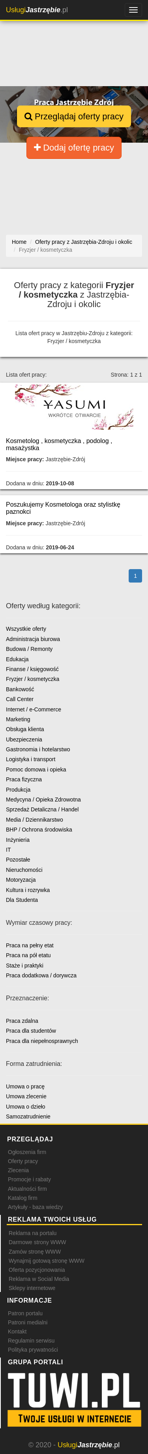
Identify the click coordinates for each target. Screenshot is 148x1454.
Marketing (18, 719)
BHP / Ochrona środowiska (39, 829)
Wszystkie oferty (26, 629)
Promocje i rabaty (29, 1179)
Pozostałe (18, 859)
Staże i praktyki (24, 965)
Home (19, 242)
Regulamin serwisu (31, 1340)
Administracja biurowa (33, 639)
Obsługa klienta (25, 729)
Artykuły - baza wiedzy (35, 1207)
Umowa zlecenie (26, 1096)
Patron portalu (25, 1313)
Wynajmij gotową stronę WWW (46, 1261)
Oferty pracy (23, 1161)
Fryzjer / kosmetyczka (32, 679)
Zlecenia (18, 1170)
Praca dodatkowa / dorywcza (41, 975)
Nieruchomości (24, 870)
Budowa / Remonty (29, 649)
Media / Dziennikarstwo (34, 820)
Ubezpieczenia (24, 739)
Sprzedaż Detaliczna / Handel (42, 809)
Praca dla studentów (31, 1031)
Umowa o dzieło (25, 1106)
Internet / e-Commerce (33, 709)
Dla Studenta (22, 900)
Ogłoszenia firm (27, 1152)
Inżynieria (18, 840)
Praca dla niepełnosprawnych (42, 1041)
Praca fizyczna (24, 779)
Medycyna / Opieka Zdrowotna (43, 799)
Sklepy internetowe (32, 1288)
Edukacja (17, 659)
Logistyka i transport (30, 759)
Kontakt (17, 1331)
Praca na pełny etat (30, 945)
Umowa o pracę (25, 1086)
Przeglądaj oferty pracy (74, 116)
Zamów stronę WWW (35, 1251)
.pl (37, 10)
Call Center (20, 699)
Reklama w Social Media (39, 1279)
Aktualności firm (27, 1189)
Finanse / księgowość (32, 669)
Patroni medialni (27, 1322)
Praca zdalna (22, 1021)
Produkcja (18, 789)
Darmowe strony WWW (37, 1242)
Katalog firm (22, 1198)
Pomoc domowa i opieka (36, 769)
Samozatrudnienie (28, 1116)
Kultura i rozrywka (28, 890)
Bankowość (20, 689)
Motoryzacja (21, 880)
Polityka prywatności (33, 1350)
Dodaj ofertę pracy (74, 148)
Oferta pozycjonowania (37, 1270)
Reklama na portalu (32, 1233)
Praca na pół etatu (28, 955)
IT (8, 850)
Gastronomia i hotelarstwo (38, 749)
